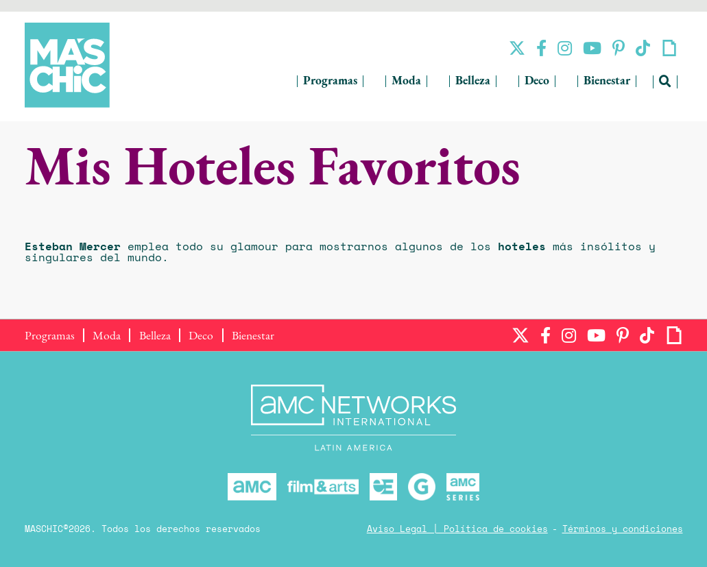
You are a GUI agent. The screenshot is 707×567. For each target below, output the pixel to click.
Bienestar (607, 81)
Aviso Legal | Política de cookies (457, 529)
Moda (406, 81)
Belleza (472, 81)
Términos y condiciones (622, 529)
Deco (537, 81)
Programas (330, 81)
